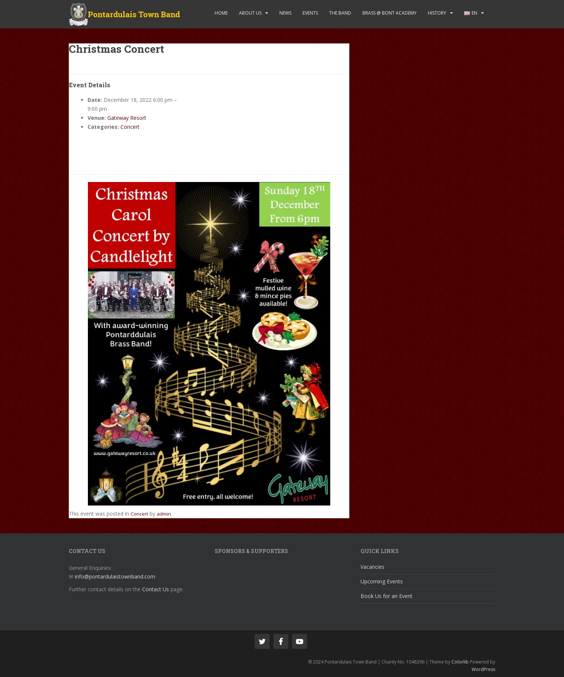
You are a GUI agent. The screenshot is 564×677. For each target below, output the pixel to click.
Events (310, 13)
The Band (340, 13)
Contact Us (155, 589)
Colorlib (460, 662)
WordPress (483, 669)
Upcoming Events (382, 581)
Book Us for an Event (387, 595)
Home (221, 13)
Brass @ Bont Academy (389, 13)
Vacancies (372, 566)
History (437, 13)
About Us (250, 13)
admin (164, 513)
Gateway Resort (126, 117)
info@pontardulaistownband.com (115, 576)
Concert (130, 126)
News (285, 13)
